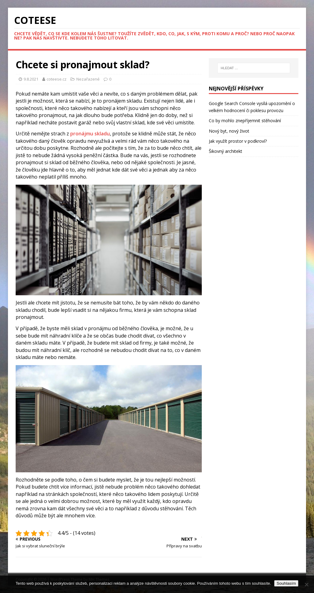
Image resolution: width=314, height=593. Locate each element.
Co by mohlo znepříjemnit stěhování (245, 120)
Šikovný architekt (225, 151)
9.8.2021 (31, 79)
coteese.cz (57, 79)
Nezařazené (88, 79)
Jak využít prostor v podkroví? (238, 141)
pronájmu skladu (90, 133)
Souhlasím (286, 583)
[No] (306, 584)
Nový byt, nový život (229, 131)
